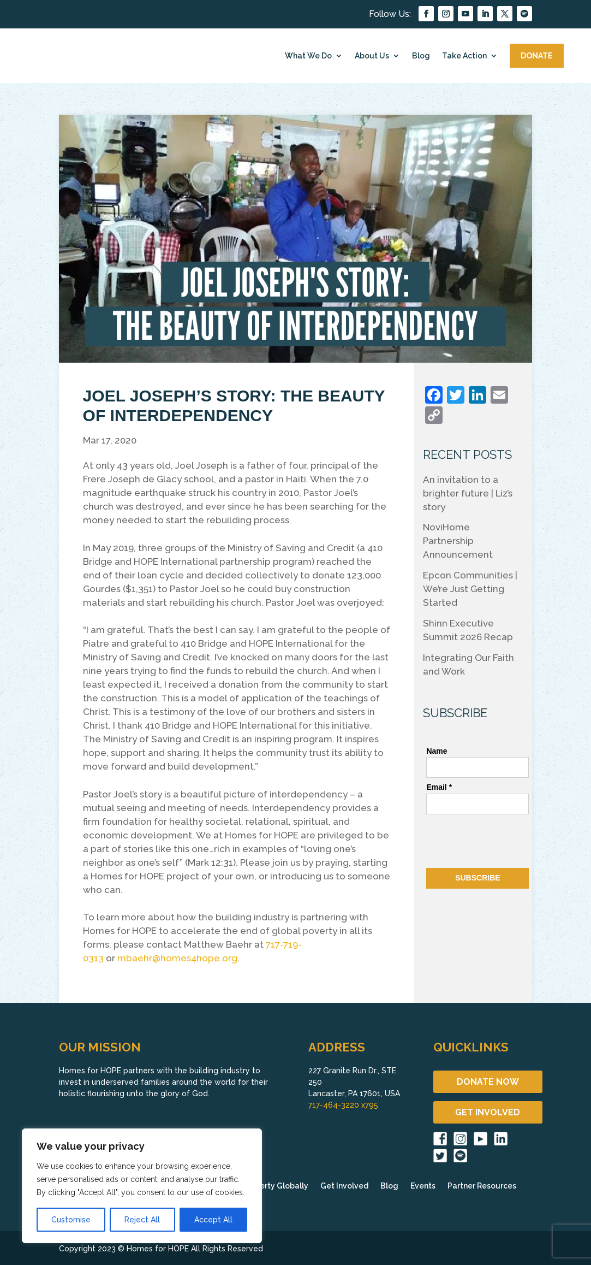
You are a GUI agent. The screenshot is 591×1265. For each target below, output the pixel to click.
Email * (439, 787)
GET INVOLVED (487, 1112)
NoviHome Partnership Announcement (458, 541)
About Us (372, 55)
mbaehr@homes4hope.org (177, 958)
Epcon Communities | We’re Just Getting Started (470, 589)
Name (436, 751)
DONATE (537, 55)
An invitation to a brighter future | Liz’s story (467, 493)
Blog (421, 55)
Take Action (464, 55)
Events (422, 1186)
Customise (71, 1219)
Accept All (213, 1219)
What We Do (308, 55)
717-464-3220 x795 (343, 1105)
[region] (142, 1185)
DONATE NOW (488, 1082)
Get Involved (344, 1186)
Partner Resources (481, 1186)
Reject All (142, 1219)
